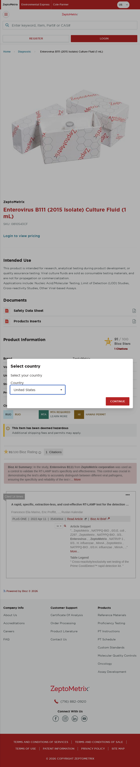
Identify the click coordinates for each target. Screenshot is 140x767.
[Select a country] (38, 390)
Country (17, 383)
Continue (117, 401)
